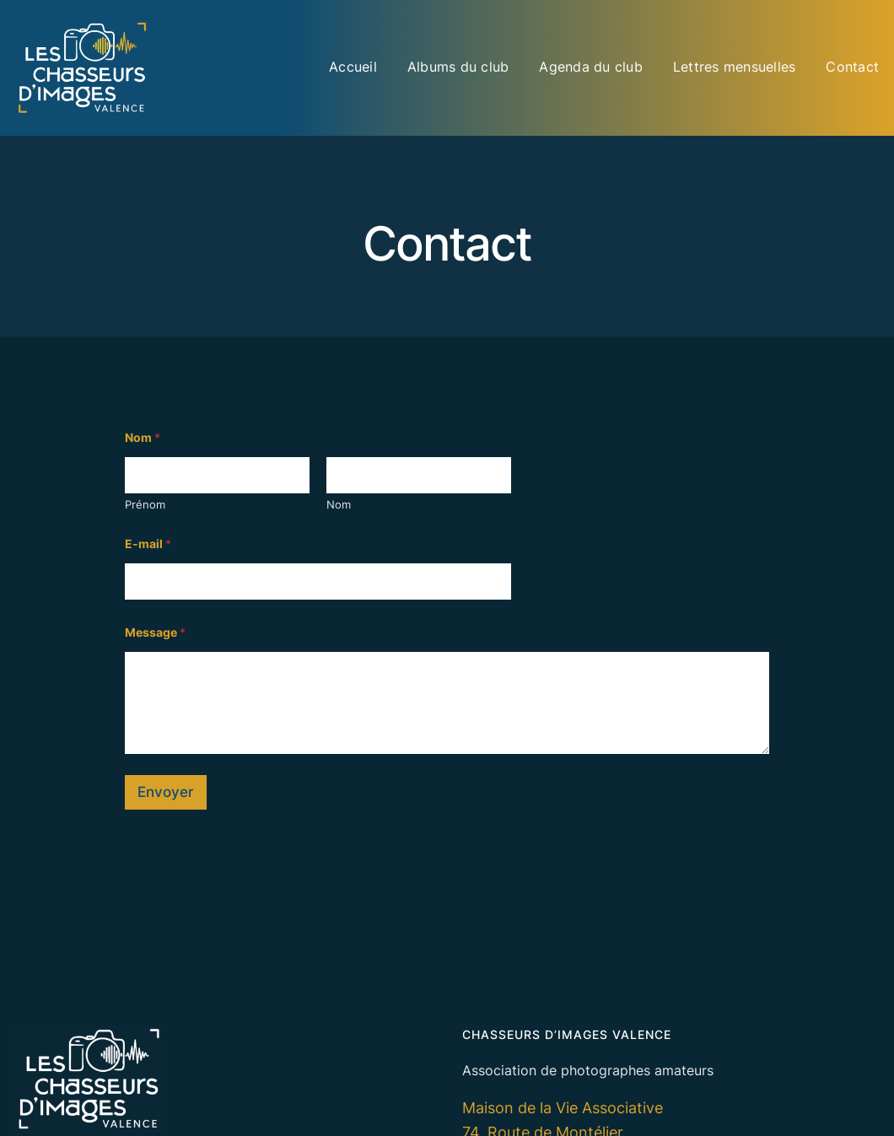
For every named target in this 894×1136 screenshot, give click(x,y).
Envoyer (165, 791)
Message (155, 632)
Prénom (145, 504)
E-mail (148, 543)
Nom (338, 504)
